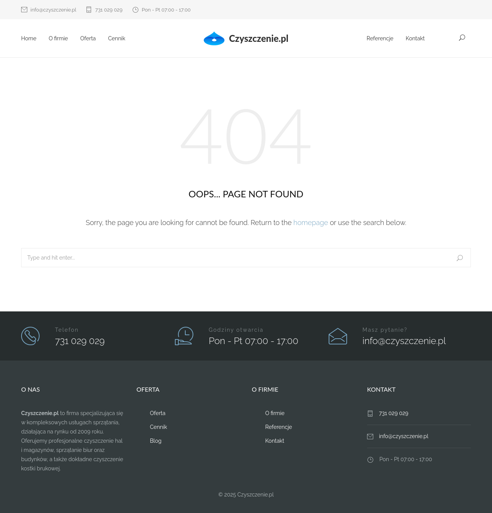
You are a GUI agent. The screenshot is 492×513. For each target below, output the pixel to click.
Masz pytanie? (384, 330)
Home (29, 38)
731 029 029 (109, 10)
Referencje (380, 38)
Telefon (67, 330)
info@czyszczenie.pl (53, 10)
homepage (310, 222)
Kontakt (415, 38)
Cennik (116, 38)
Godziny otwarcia (236, 330)
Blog (155, 441)
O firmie (58, 38)
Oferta (88, 38)
